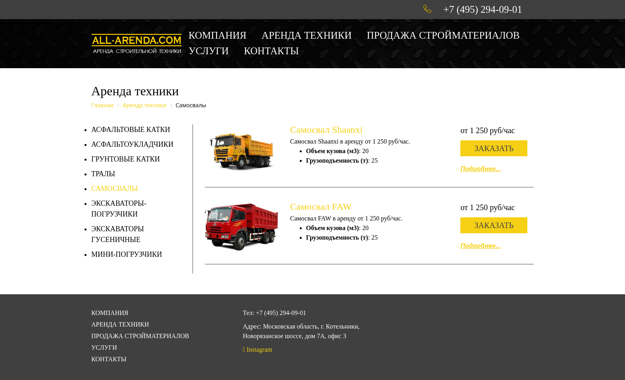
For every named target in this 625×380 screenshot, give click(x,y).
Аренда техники (306, 35)
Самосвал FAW (321, 206)
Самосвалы (114, 189)
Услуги (209, 50)
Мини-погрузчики (126, 254)
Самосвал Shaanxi (326, 129)
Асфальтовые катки (130, 130)
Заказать (493, 148)
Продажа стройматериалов (443, 35)
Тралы (103, 174)
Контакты (271, 50)
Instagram (257, 349)
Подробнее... (480, 168)
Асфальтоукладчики (132, 144)
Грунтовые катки (125, 159)
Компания (217, 35)
